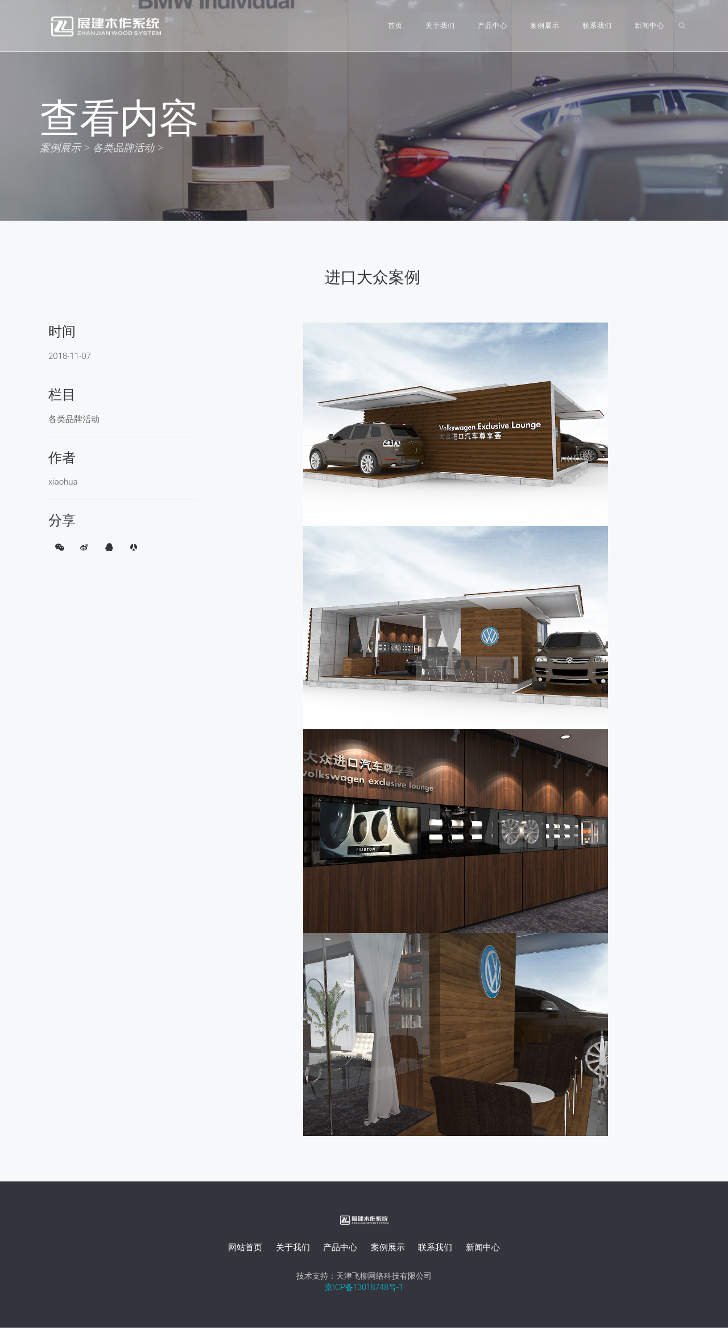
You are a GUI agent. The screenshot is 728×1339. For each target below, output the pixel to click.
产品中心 (492, 26)
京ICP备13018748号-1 (364, 1287)
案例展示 (545, 26)
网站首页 (245, 1247)
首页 (395, 26)
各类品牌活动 (123, 148)
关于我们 (440, 26)
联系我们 (597, 26)
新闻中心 (649, 26)
